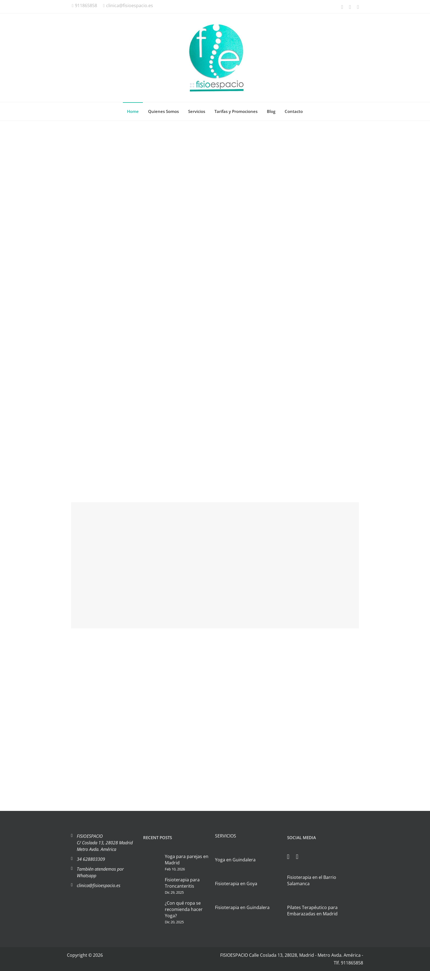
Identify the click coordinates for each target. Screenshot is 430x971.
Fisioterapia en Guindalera (242, 907)
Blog (271, 111)
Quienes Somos (163, 111)
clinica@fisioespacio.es (128, 5)
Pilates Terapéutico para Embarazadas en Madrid (312, 910)
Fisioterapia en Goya (236, 884)
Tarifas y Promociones (236, 111)
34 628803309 (91, 859)
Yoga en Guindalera (235, 860)
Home (133, 111)
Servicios (196, 111)
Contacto (294, 111)
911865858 (84, 5)
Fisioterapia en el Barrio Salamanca (311, 880)
